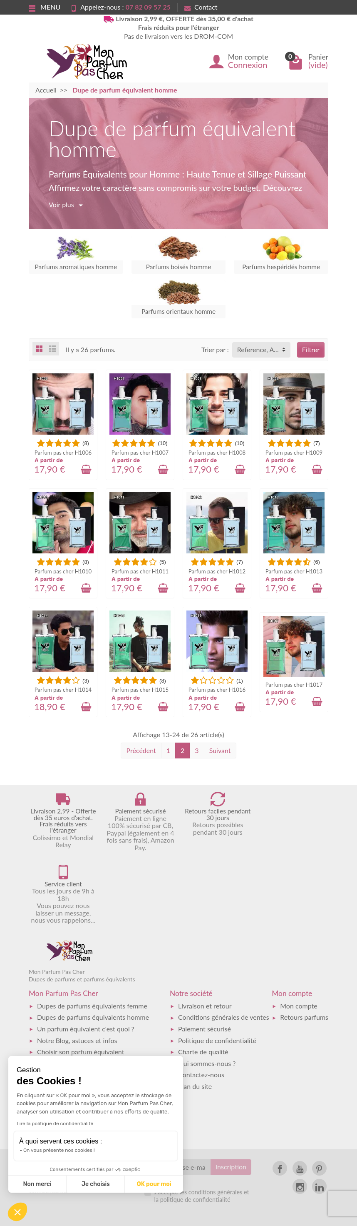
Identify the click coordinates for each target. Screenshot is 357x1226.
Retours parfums (304, 944)
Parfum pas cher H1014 (63, 689)
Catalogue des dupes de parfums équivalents (102, 1002)
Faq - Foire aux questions (73, 990)
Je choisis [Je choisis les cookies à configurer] (96, 1184)
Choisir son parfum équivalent (80, 979)
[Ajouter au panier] (86, 469)
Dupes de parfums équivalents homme (93, 944)
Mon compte (298, 933)
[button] (17, 1212)
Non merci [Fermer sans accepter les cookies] (37, 1184)
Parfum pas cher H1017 (293, 684)
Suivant (220, 750)
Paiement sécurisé (204, 956)
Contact (200, 7)
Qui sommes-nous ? (207, 990)
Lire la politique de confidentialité (55, 1123)
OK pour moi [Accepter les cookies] (154, 1184)
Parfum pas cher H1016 (216, 689)
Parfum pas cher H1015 (140, 689)
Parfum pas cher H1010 (63, 571)
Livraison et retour (204, 933)
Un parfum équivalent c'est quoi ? (85, 956)
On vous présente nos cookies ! (59, 1150)
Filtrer (311, 349)
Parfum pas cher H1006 (63, 452)
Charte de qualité (203, 979)
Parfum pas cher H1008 (216, 452)
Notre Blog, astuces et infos (77, 967)
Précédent (141, 750)
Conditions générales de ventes (223, 944)
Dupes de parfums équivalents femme (92, 933)
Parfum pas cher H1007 (140, 452)
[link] (280, 1095)
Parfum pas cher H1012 (216, 571)
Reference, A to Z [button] (262, 349)
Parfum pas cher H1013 (293, 571)
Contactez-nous (201, 1002)
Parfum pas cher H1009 (293, 452)
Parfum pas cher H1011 (140, 571)
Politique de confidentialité (217, 967)
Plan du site (195, 1013)
